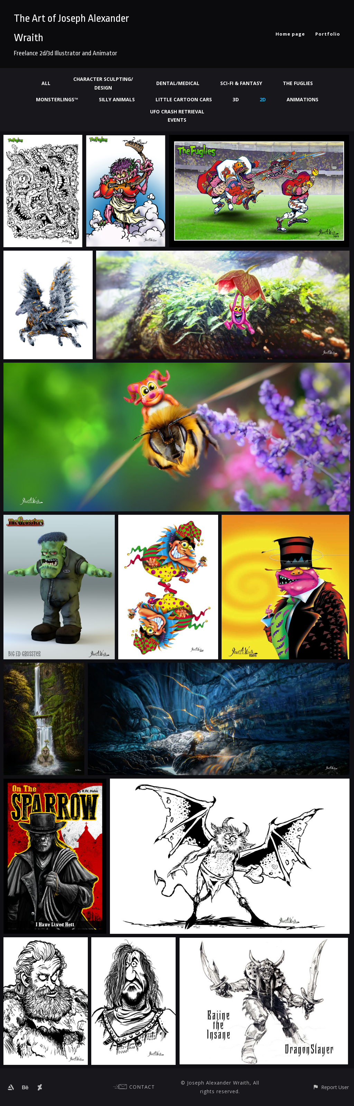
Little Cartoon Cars (184, 99)
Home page (290, 34)
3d (236, 99)
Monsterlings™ (57, 99)
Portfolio (327, 34)
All (45, 83)
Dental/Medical (177, 83)
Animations (302, 99)
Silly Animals (117, 99)
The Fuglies (298, 83)
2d (263, 99)
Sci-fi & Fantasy (241, 83)
